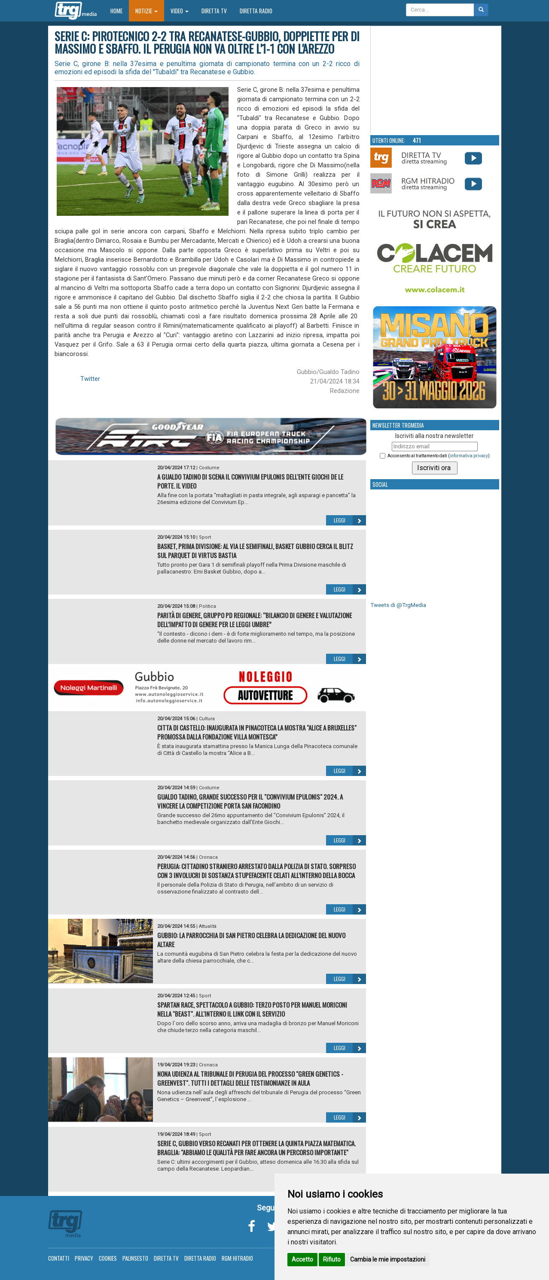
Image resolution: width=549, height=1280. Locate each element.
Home (119, 10)
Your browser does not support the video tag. (435, 79)
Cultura (207, 719)
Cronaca (208, 857)
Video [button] (180, 10)
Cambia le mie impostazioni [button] (387, 1259)
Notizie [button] (146, 10)
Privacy (84, 1258)
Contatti (58, 1258)
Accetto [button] (302, 1259)
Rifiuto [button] (332, 1259)
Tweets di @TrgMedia (398, 605)
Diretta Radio (256, 10)
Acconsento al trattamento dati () (438, 455)
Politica (207, 606)
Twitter (90, 379)
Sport (205, 537)
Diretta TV (214, 10)
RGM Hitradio (237, 1258)
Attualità (208, 926)
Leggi (350, 520)
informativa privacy (469, 455)
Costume (209, 468)
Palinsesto (135, 1258)
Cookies (108, 1258)
